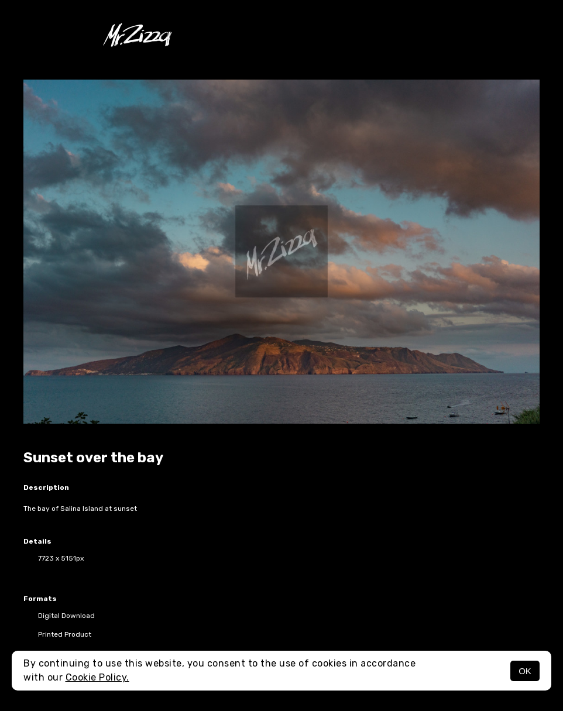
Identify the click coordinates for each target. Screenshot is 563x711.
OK (525, 671)
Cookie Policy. (97, 677)
